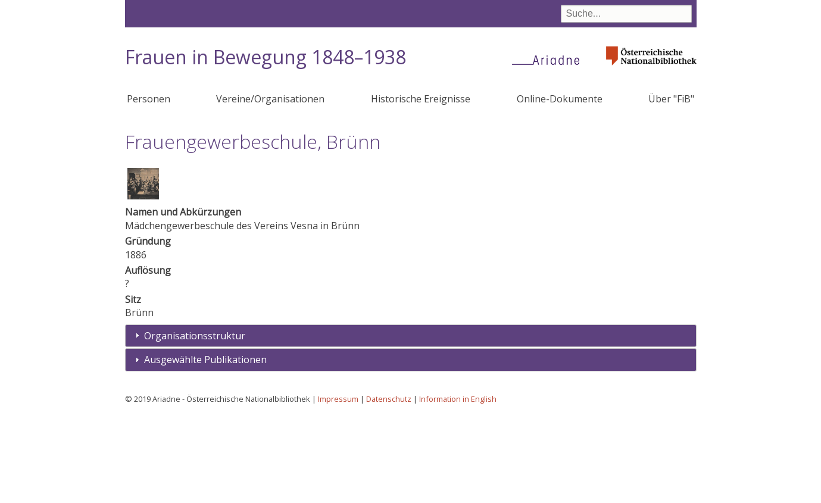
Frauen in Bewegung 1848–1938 (265, 57)
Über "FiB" (671, 98)
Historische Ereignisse (420, 98)
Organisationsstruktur (194, 423)
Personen (148, 98)
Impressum (338, 486)
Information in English (458, 486)
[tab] (411, 423)
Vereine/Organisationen (270, 98)
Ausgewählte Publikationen (205, 447)
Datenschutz (388, 486)
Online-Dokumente (560, 98)
